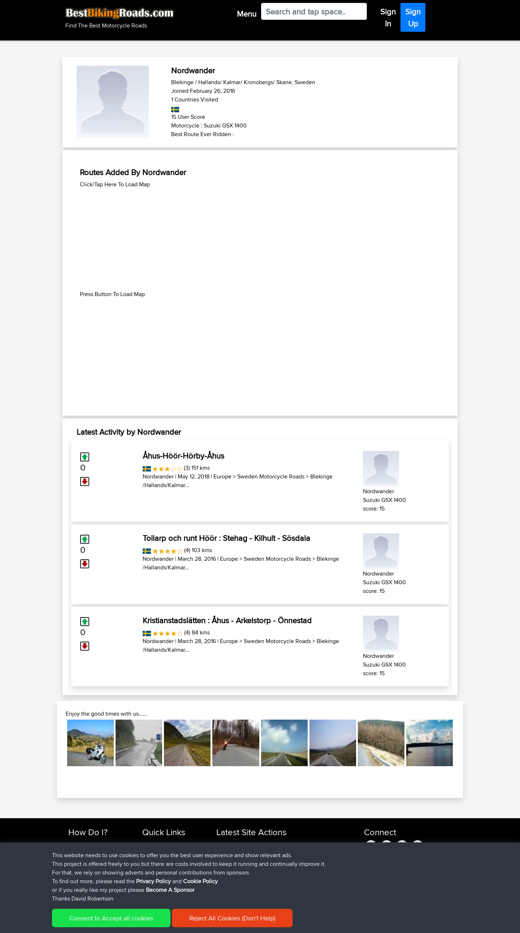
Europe (222, 476)
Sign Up (413, 17)
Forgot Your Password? (96, 870)
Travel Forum (157, 853)
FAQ (73, 887)
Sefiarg (225, 844)
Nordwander (158, 476)
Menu (246, 13)
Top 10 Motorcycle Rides (170, 844)
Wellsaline (228, 861)
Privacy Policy (165, 922)
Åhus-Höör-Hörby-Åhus (183, 455)
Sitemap (135, 922)
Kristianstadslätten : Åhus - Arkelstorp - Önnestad (227, 620)
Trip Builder (155, 861)
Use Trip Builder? (88, 853)
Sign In (388, 17)
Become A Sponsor (91, 879)
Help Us (151, 887)
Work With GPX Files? (93, 861)
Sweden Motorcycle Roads (270, 476)
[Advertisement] (260, 239)
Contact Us (155, 879)
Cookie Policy (201, 922)
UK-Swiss (292, 870)
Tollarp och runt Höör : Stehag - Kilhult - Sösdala (226, 538)
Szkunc (225, 853)
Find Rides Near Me (91, 844)
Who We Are (157, 870)
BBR (257, 844)
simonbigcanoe (235, 870)
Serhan (225, 887)
